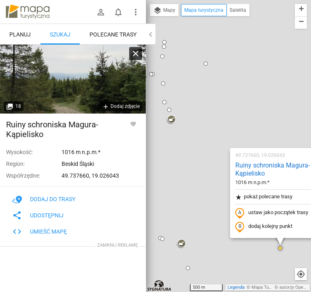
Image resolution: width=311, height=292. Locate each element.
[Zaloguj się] (100, 12)
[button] (228, 146)
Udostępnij (38, 215)
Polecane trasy (112, 34)
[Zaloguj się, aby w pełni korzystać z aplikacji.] (133, 123)
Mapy (164, 10)
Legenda (236, 287)
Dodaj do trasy (43, 199)
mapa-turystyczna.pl (27, 12)
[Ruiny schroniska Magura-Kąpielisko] (73, 79)
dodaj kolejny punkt (212, 124)
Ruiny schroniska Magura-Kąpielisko (220, 67)
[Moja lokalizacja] (301, 274)
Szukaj (60, 34)
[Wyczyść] (135, 53)
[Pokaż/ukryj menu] (135, 12)
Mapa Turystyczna (269, 287)
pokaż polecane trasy (212, 94)
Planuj (20, 34)
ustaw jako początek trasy (219, 111)
